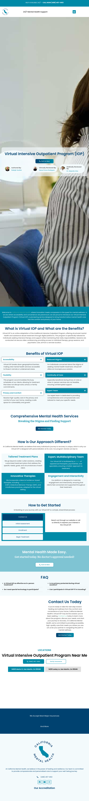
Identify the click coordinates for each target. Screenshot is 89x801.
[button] (74, 11)
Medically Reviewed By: (74, 167)
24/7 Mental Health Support (35, 12)
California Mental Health (21, 312)
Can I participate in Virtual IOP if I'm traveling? (67, 590)
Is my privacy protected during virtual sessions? (64, 584)
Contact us (62, 616)
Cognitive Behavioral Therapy (30, 482)
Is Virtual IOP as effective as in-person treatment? (19, 584)
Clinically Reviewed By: (47, 168)
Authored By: (16, 168)
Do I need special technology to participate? (21, 590)
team (78, 461)
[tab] (26, 669)
